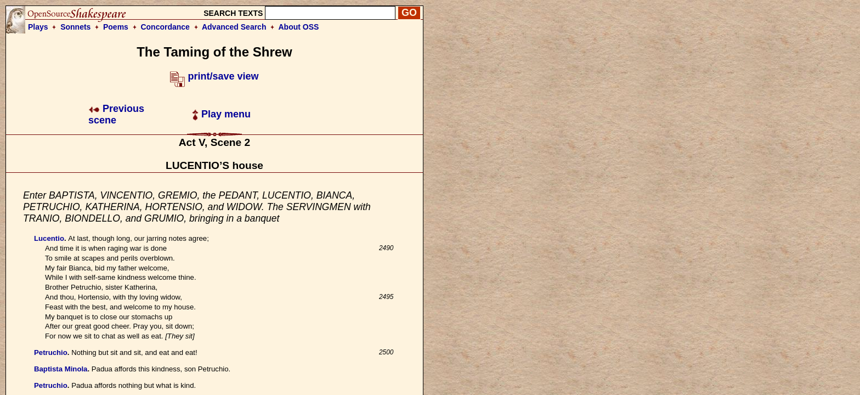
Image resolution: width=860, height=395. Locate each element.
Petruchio (50, 352)
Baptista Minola (60, 369)
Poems (115, 26)
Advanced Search (234, 26)
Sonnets (75, 26)
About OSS (299, 26)
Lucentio (49, 238)
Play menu (221, 114)
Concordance (164, 26)
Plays (38, 26)
